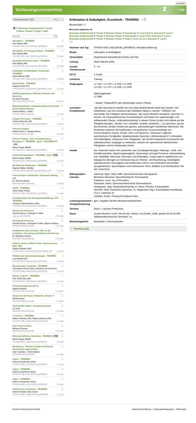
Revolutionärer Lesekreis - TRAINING (30, 266)
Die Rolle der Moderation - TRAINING (30, 165)
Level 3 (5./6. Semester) (150, 36)
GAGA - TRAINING (21, 188)
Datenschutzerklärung (141, 409)
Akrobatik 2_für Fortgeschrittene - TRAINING (34, 51)
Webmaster (181, 409)
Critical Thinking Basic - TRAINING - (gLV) (35, 155)
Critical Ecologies (21, 129)
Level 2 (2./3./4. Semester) (151, 33)
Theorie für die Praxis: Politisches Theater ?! (34, 296)
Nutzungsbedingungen (164, 409)
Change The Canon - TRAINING (27, 119)
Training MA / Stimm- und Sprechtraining (32, 306)
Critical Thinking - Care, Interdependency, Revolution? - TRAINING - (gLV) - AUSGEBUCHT (35, 142)
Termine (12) (81, 228)
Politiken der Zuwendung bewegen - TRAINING (35, 256)
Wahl (45, 31)
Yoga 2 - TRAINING (22, 369)
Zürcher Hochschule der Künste (26, 409)
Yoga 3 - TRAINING (22, 379)
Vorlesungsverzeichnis (39, 9)
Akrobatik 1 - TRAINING (24, 41)
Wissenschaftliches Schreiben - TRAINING (36, 336)
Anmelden (180, 3)
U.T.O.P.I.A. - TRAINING (24, 316)
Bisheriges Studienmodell (31, 28)
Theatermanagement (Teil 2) (26, 286)
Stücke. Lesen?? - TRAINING (26, 276)
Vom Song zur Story (22, 326)
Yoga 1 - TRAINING (22, 359)
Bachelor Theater (114, 33)
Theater (49, 28)
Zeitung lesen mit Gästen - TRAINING (30, 389)
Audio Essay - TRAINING (24, 83)
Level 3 (167, 36)
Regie (38, 31)
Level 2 (169, 33)
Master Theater (26, 31)
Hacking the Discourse (23, 211)
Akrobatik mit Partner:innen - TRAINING (31, 61)
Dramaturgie (131, 33)
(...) (70, 41)
